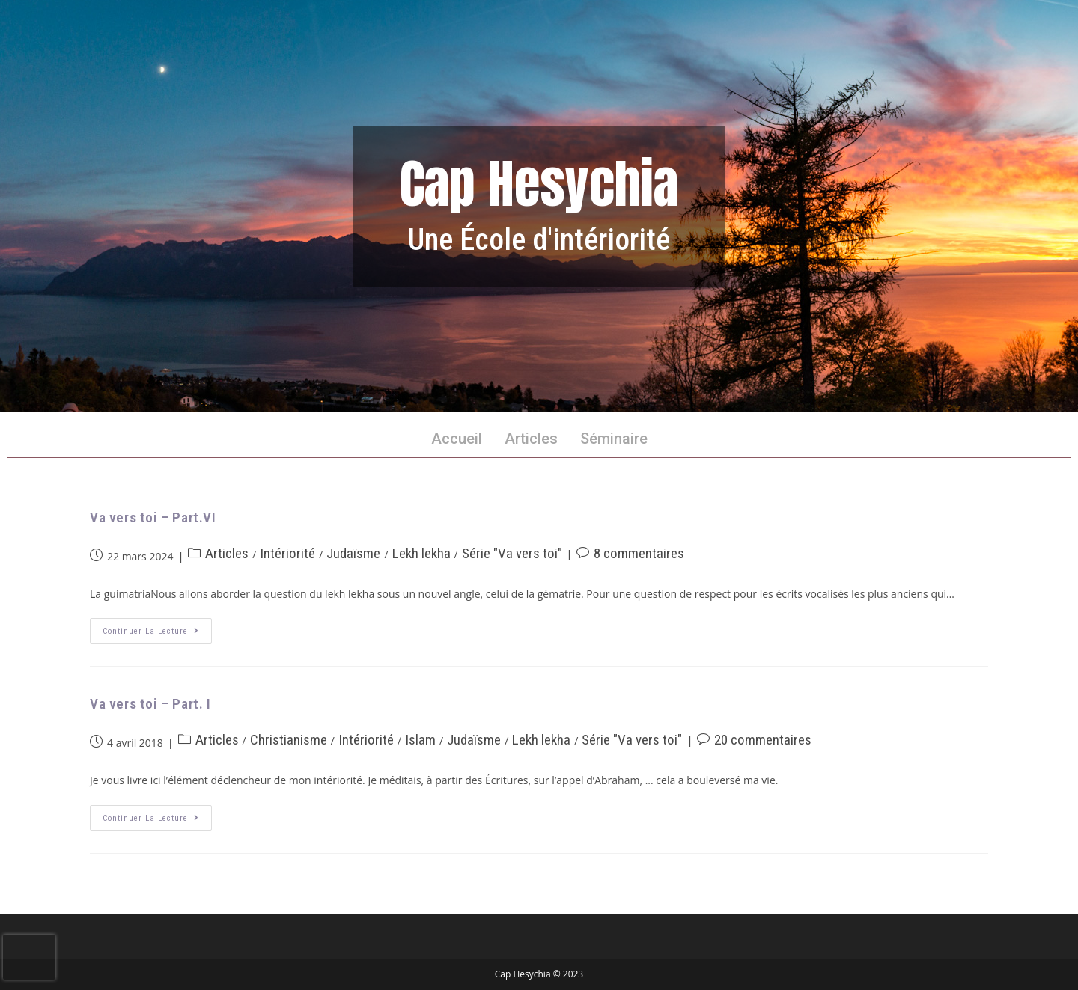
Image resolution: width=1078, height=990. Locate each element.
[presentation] (29, 957)
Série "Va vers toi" (512, 553)
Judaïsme (353, 553)
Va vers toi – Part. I (150, 703)
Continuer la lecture (157, 627)
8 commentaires (639, 553)
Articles (531, 438)
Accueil (456, 438)
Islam (420, 739)
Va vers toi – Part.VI (153, 517)
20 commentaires (762, 739)
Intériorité (287, 553)
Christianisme (288, 739)
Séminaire (614, 438)
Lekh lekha (421, 553)
